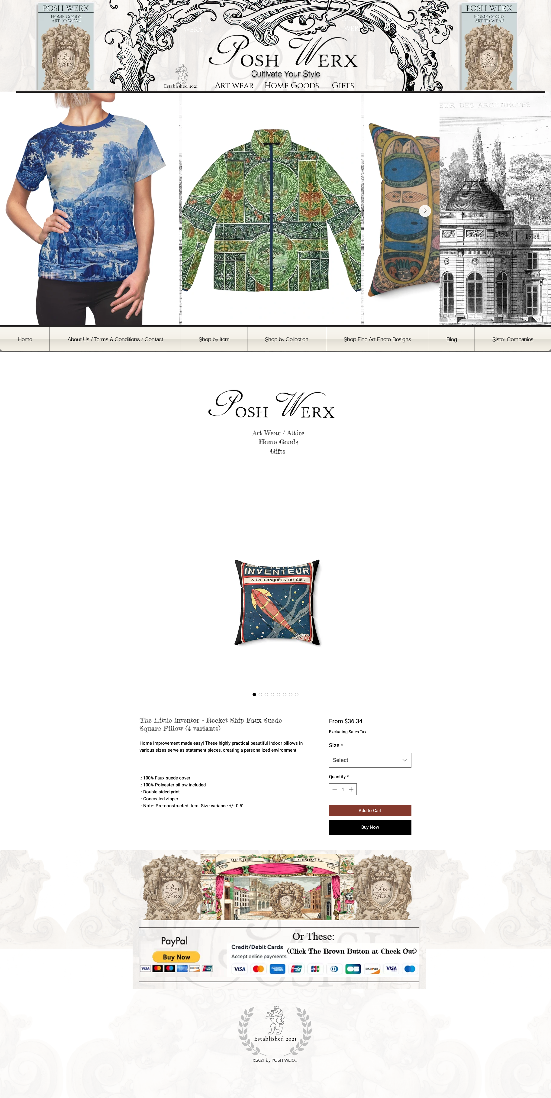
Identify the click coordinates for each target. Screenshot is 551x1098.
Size (336, 745)
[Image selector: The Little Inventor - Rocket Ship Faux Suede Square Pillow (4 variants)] (254, 695)
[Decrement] (334, 789)
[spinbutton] (343, 789)
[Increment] (352, 789)
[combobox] (370, 760)
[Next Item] (425, 211)
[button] (214, 339)
